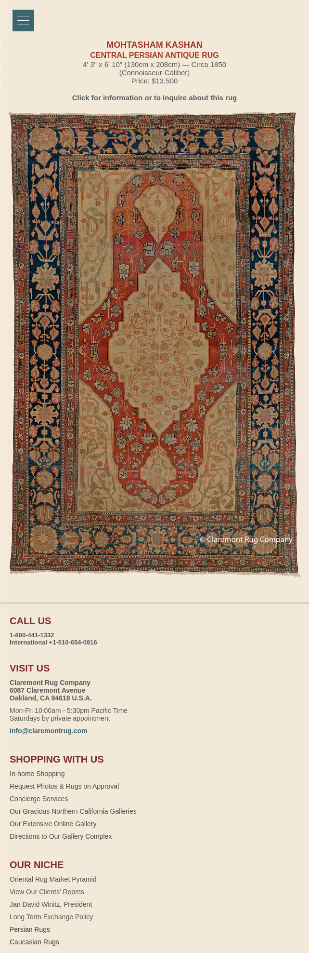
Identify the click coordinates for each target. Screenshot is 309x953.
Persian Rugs (30, 929)
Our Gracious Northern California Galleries (73, 811)
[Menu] (23, 20)
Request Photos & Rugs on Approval (64, 786)
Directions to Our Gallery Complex (61, 836)
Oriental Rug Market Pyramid (53, 879)
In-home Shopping (37, 774)
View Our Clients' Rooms (47, 892)
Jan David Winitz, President (51, 904)
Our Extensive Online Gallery (53, 824)
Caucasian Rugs (34, 942)
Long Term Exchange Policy (51, 917)
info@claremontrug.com (48, 731)
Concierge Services (39, 799)
